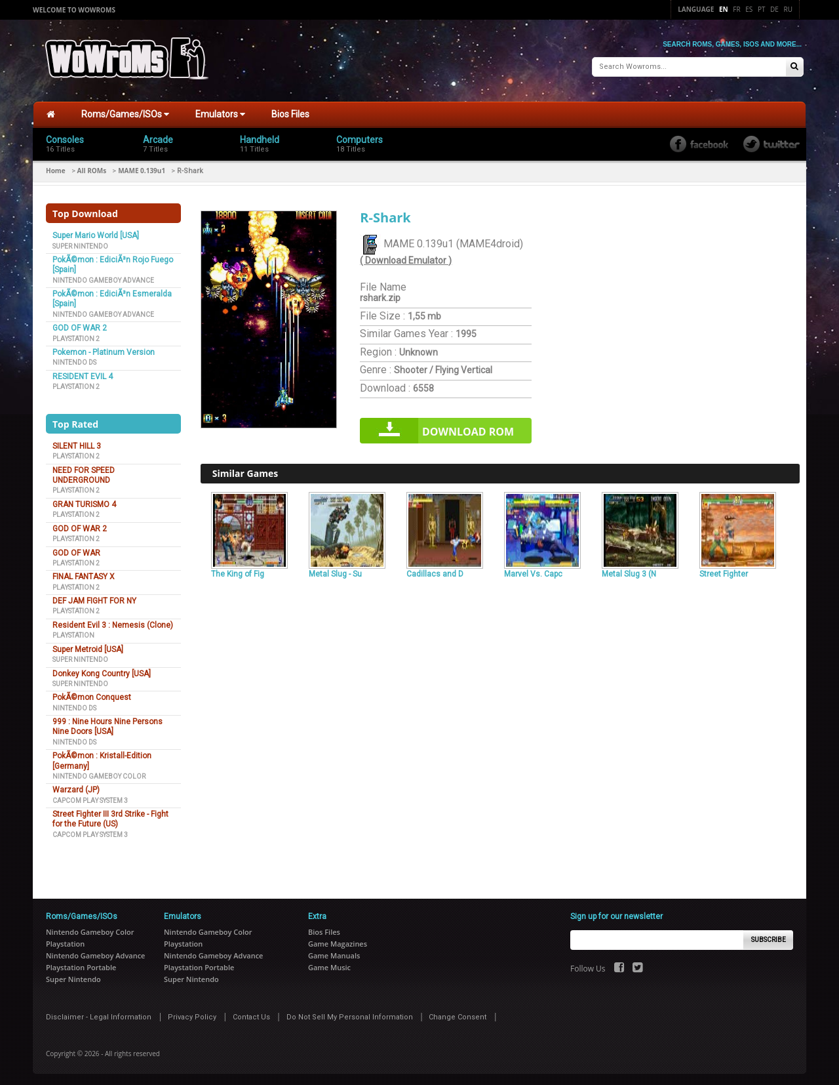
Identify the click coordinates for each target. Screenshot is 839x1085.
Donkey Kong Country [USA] (101, 671)
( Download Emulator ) (406, 258)
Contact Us (251, 1015)
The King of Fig (237, 571)
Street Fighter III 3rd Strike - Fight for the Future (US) (110, 817)
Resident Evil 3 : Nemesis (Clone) (112, 623)
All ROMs (92, 168)
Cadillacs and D (434, 571)
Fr (736, 9)
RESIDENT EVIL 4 (82, 374)
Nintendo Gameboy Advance (103, 277)
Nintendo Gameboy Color (99, 774)
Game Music (329, 965)
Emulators (220, 112)
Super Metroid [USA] (87, 647)
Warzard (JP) (76, 787)
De (774, 9)
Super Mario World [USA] (95, 233)
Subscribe (768, 937)
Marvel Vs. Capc (533, 571)
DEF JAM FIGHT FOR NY (94, 599)
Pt (762, 9)
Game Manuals (334, 953)
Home (56, 168)
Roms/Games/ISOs (125, 112)
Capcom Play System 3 (90, 798)
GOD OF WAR (76, 550)
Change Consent (457, 1015)
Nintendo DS (74, 360)
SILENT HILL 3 (76, 444)
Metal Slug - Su (335, 571)
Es (748, 9)
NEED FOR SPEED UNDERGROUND (83, 473)
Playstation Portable (81, 965)
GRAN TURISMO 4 (84, 502)
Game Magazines (337, 942)
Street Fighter (723, 571)
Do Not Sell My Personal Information (349, 1015)
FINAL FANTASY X (83, 574)
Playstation (73, 633)
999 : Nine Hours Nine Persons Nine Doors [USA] (107, 724)
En (723, 9)
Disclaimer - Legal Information (98, 1015)
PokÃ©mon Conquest (91, 695)
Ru (788, 9)
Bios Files (290, 112)
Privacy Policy (192, 1015)
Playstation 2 (76, 336)
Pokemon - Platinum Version (103, 350)
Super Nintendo (80, 243)
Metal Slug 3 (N (629, 571)
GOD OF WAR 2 (79, 326)
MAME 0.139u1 (141, 168)
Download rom (468, 429)
